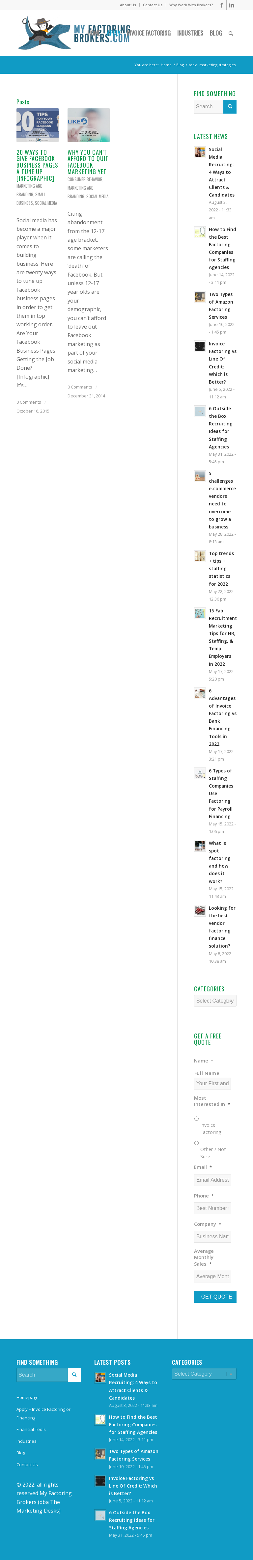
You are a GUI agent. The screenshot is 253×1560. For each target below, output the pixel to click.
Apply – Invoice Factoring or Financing (43, 1413)
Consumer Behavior (85, 179)
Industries (26, 1441)
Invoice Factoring (210, 1128)
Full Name (207, 1073)
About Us (128, 4)
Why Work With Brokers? (191, 4)
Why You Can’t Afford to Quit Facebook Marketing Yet (88, 162)
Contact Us (152, 4)
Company (207, 1224)
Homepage (27, 1397)
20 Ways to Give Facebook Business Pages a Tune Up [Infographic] (37, 165)
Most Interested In (212, 1101)
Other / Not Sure (213, 1153)
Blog (20, 1453)
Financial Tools (31, 1429)
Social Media (46, 203)
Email (203, 1167)
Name (203, 1061)
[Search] (231, 33)
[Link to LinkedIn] (232, 5)
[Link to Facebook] (221, 5)
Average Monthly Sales (204, 1257)
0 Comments (28, 402)
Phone (204, 1196)
